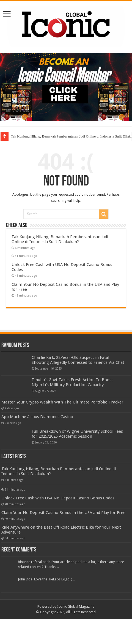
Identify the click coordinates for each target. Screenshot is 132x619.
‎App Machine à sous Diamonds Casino (37, 416)
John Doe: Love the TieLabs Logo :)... (46, 579)
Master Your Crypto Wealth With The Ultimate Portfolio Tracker (62, 402)
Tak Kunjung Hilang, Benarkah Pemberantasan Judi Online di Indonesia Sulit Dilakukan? (60, 239)
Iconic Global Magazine (75, 606)
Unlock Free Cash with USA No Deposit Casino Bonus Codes (57, 498)
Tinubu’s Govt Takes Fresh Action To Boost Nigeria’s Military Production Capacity (72, 382)
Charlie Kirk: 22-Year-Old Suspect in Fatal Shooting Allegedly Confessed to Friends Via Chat (78, 360)
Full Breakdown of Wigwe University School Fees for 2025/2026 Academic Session (77, 434)
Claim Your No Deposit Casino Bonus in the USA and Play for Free (63, 512)
